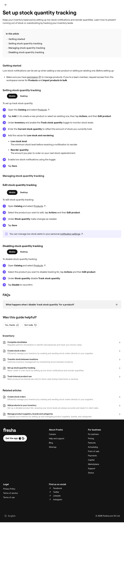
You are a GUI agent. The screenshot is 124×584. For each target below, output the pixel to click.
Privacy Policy (9, 489)
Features (92, 443)
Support (91, 469)
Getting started (17, 39)
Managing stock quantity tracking (27, 48)
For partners (93, 434)
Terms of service (10, 493)
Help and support (56, 439)
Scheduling (93, 447)
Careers (52, 434)
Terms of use (9, 497)
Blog (51, 443)
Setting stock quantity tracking (25, 43)
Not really (31, 325)
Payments (92, 456)
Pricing (91, 439)
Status (91, 473)
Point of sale (93, 451)
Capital (91, 460)
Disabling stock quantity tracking (26, 52)
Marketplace (93, 464)
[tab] (12, 96)
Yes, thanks (12, 325)
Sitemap (52, 447)
